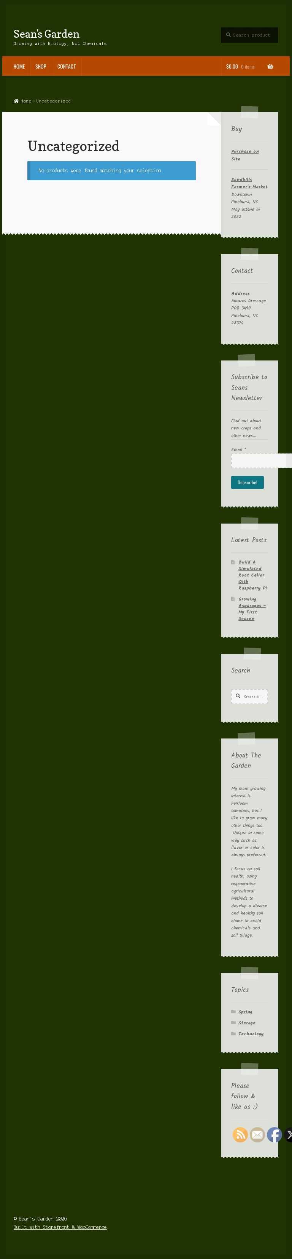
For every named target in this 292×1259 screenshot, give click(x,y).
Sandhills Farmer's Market (249, 183)
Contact (66, 66)
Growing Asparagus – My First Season (252, 609)
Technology (251, 1034)
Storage (247, 1023)
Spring (245, 1012)
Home (19, 66)
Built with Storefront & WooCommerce (60, 1227)
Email (238, 449)
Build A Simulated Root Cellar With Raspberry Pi (252, 575)
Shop (40, 66)
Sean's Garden (47, 33)
